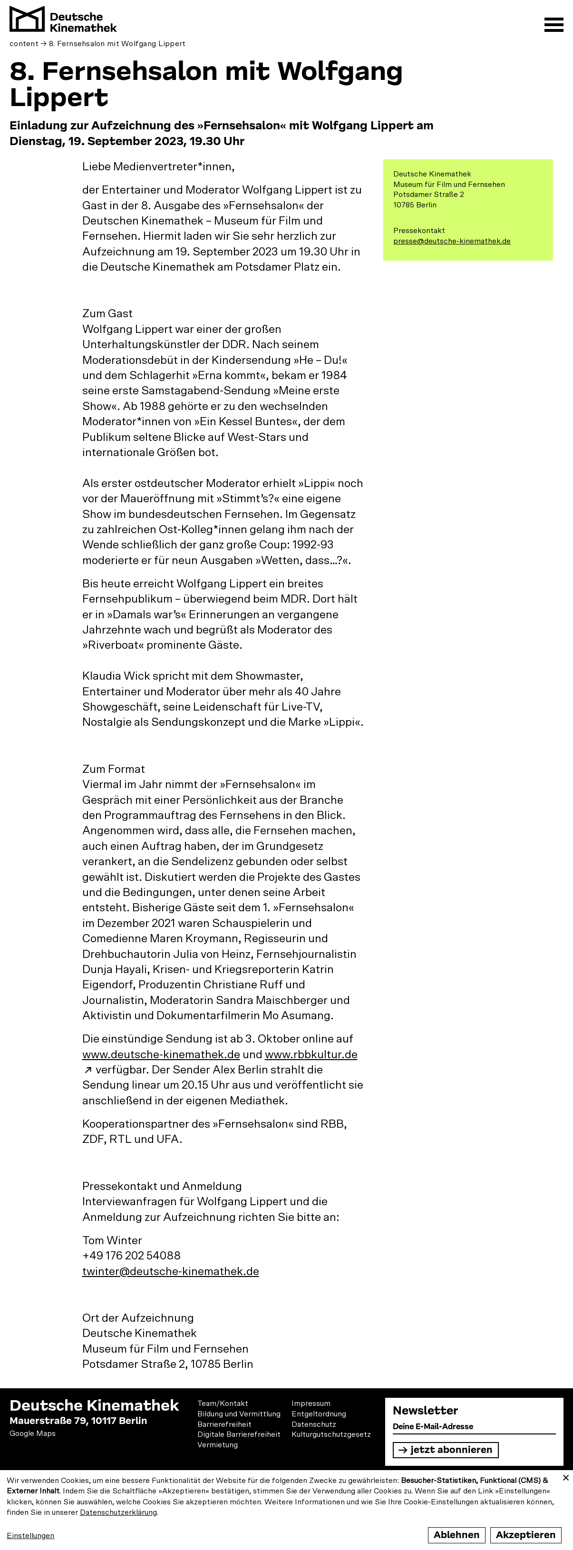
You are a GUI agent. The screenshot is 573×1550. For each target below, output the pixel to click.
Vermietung (217, 1445)
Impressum (310, 1403)
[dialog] (286, 1510)
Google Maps (33, 1433)
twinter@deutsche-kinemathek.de (170, 1271)
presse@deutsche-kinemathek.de (452, 241)
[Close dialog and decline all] (566, 1476)
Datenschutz (313, 1424)
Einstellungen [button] (30, 1536)
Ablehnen (457, 1535)
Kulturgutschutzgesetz (331, 1434)
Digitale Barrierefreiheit (239, 1434)
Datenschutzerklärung (118, 1512)
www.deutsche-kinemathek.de (161, 1055)
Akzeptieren (526, 1535)
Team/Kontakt (222, 1403)
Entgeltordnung (318, 1414)
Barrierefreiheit (224, 1424)
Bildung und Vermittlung (239, 1414)
